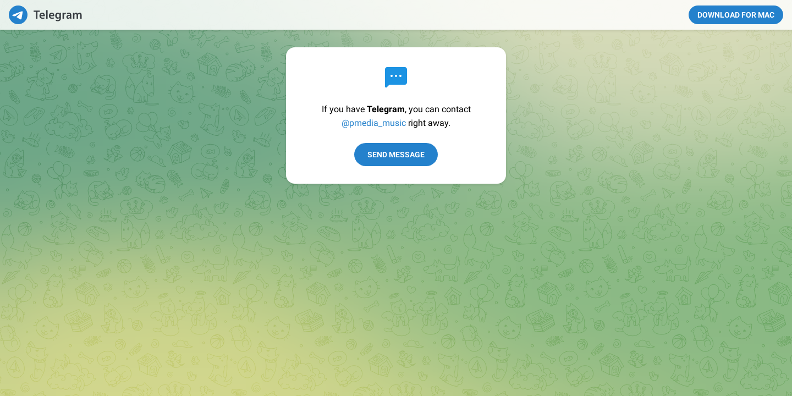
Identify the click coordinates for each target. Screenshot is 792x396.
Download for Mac (735, 14)
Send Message (396, 154)
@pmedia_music (374, 123)
